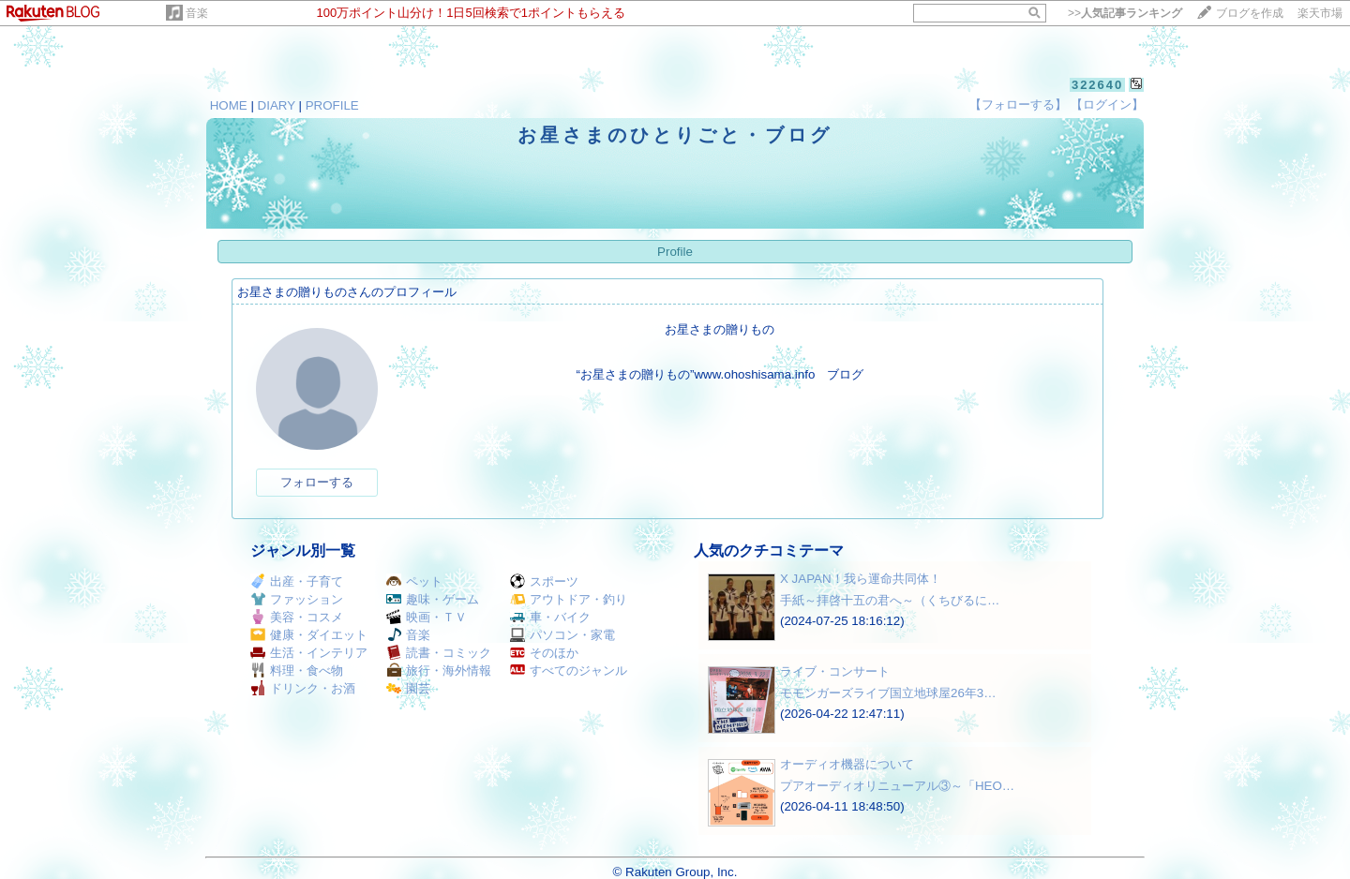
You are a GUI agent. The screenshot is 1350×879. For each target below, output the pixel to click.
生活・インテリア (309, 653)
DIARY (276, 105)
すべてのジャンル (568, 670)
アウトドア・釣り (568, 599)
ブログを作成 (1249, 13)
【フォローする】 (1018, 104)
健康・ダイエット (309, 635)
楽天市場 (1320, 13)
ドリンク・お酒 (302, 688)
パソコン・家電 (562, 635)
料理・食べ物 (296, 670)
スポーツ (544, 581)
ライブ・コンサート (835, 671)
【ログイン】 (1107, 104)
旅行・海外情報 (438, 670)
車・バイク (550, 617)
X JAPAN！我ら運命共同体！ (860, 579)
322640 (1097, 85)
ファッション (296, 599)
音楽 (197, 13)
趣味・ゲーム (432, 599)
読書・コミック (438, 653)
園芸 (408, 688)
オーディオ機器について (847, 764)
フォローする (316, 482)
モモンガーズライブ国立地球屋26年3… (888, 693)
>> (1125, 13)
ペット (414, 581)
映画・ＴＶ (426, 617)
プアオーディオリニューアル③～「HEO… (897, 786)
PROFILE (332, 105)
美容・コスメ (296, 617)
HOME (229, 105)
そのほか (544, 653)
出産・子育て (296, 581)
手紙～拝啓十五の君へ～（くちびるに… (889, 600)
